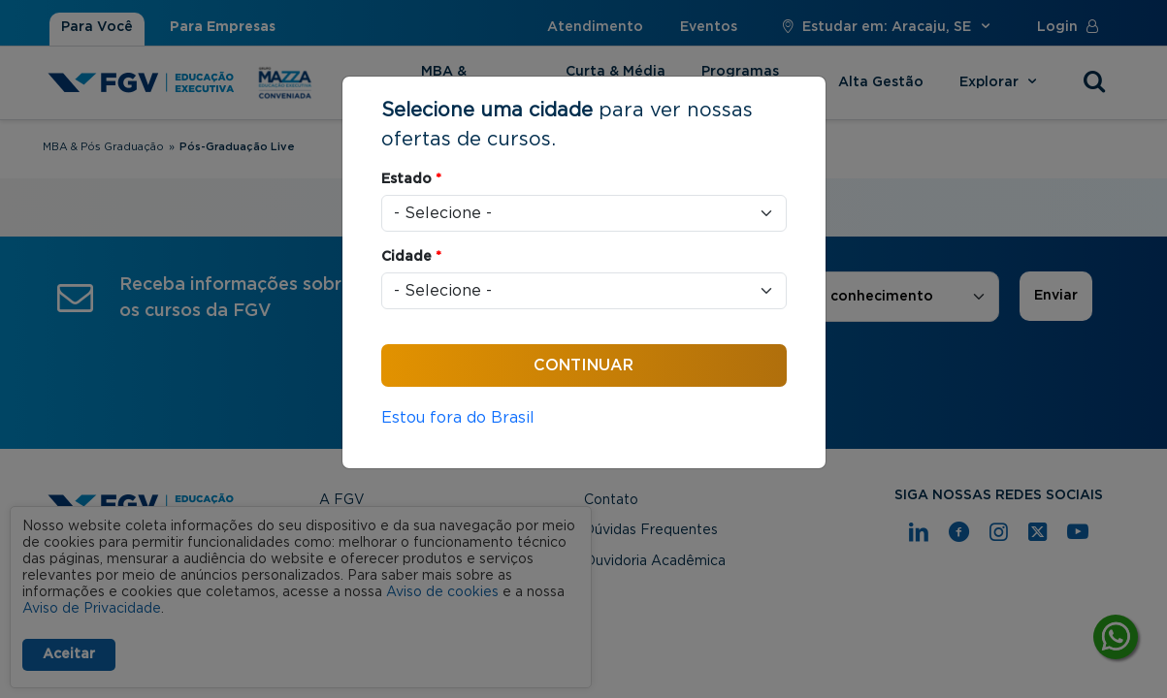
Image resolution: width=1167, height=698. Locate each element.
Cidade (411, 257)
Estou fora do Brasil (458, 418)
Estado (411, 179)
